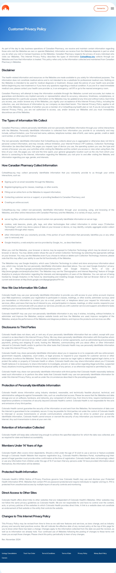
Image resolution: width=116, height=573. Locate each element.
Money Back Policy (100, 553)
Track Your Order (29, 553)
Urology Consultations (9, 553)
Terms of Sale (66, 553)
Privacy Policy (82, 553)
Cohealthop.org (87, 56)
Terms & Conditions (48, 553)
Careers (4, 558)
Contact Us (101, 8)
